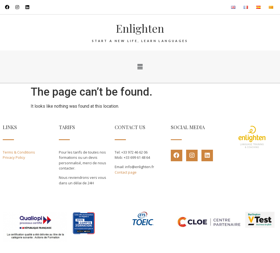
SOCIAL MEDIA (188, 127)
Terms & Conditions (19, 152)
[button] (140, 67)
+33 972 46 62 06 (134, 152)
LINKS (10, 127)
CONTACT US (130, 127)
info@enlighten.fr (139, 166)
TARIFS (67, 127)
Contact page (126, 172)
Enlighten (140, 28)
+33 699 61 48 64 (137, 157)
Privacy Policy (14, 157)
